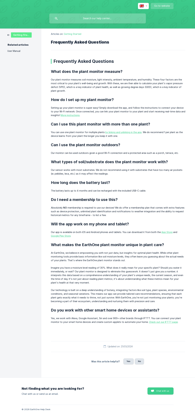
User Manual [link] (13, 51)
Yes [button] (128, 361)
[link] (19, 34)
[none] (143, 6)
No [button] (139, 361)
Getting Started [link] (72, 34)
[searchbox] (97, 18)
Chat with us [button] (162, 391)
